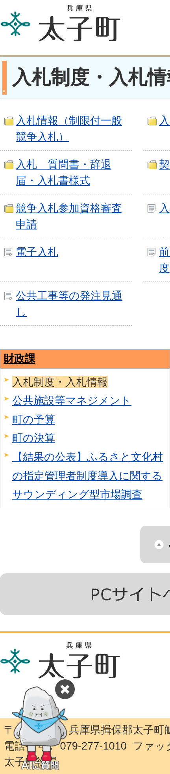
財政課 (19, 358)
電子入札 (37, 252)
